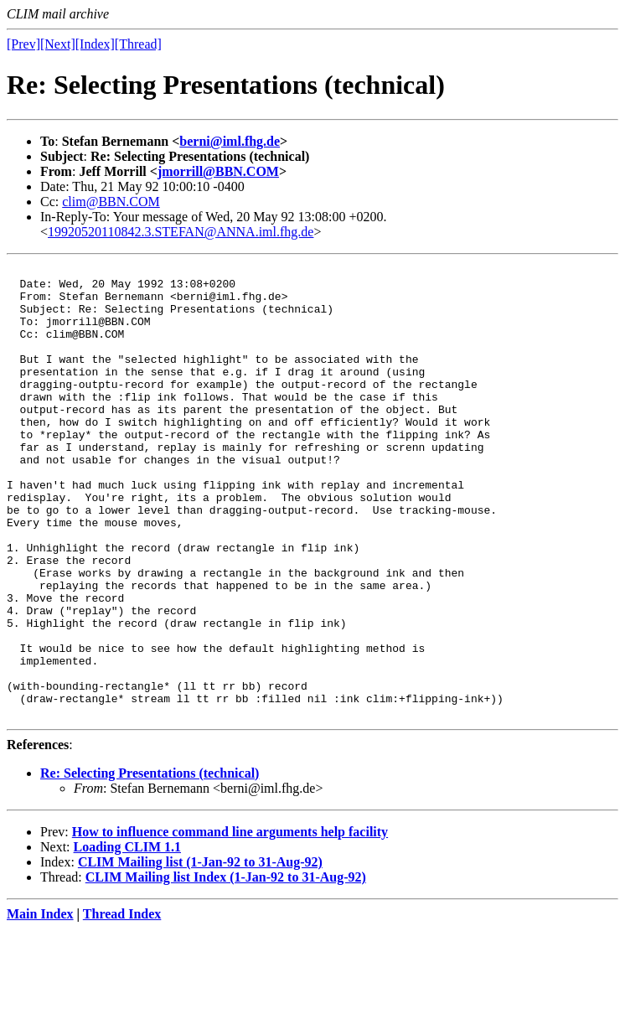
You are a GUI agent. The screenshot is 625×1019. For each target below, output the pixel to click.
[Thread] (138, 44)
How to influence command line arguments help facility (230, 922)
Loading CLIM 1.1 (127, 937)
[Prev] (23, 44)
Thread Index (122, 1004)
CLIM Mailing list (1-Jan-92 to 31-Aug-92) (200, 952)
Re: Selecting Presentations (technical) (149, 863)
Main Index (40, 1004)
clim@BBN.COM (111, 201)
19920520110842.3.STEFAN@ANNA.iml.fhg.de (180, 232)
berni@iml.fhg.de (229, 141)
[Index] (95, 44)
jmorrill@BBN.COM (218, 171)
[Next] (57, 44)
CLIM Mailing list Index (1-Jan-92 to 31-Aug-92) (225, 967)
